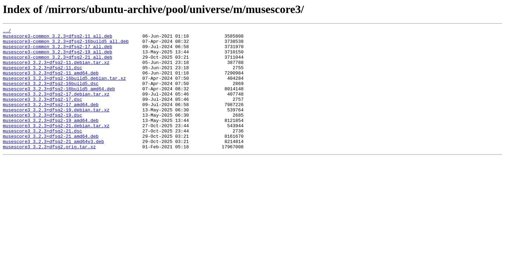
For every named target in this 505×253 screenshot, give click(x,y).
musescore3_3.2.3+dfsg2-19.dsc (42, 133)
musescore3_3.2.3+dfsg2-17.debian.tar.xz (56, 107)
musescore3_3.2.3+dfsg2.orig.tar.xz (49, 171)
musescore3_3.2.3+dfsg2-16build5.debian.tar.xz (64, 88)
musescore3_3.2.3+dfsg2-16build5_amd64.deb (59, 101)
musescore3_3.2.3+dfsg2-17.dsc (42, 114)
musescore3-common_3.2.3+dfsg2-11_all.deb (57, 38)
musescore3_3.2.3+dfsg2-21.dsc (42, 152)
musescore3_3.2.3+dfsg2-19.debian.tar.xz (56, 126)
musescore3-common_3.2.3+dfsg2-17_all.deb (57, 50)
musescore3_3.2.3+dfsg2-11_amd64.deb (51, 82)
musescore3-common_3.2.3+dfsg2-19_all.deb (57, 57)
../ (7, 31)
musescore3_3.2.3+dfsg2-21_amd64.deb (51, 158)
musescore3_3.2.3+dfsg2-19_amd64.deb (51, 139)
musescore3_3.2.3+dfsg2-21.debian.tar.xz (56, 145)
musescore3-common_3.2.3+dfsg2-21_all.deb (57, 63)
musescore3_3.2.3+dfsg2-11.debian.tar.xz (56, 69)
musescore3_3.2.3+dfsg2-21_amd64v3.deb (53, 164)
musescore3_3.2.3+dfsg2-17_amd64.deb (51, 120)
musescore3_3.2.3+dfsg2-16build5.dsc (51, 95)
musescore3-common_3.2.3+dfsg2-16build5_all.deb (66, 44)
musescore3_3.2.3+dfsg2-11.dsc (42, 76)
